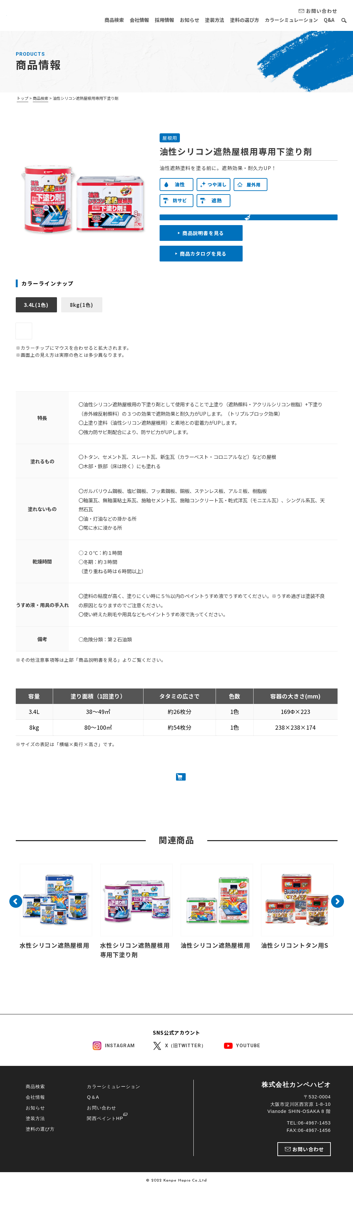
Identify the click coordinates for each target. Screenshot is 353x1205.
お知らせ (184, 19)
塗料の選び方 (242, 19)
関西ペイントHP (105, 1134)
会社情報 (131, 19)
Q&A (329, 19)
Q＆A (93, 1112)
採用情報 (158, 19)
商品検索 (105, 19)
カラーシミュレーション (290, 19)
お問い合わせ (101, 1123)
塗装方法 (210, 19)
